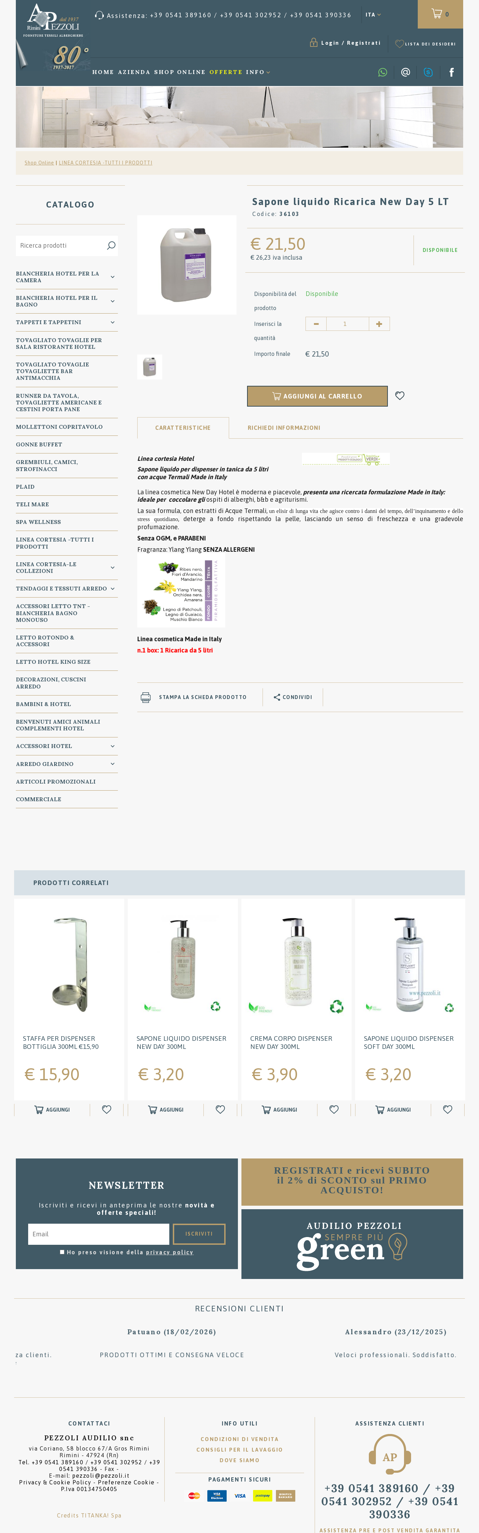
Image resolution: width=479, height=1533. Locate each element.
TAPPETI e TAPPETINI (48, 322)
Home (103, 71)
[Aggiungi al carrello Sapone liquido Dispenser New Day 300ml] (166, 1076)
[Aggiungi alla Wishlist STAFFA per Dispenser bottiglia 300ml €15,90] (108, 1076)
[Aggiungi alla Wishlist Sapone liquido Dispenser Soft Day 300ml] (449, 1076)
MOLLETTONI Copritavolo (59, 426)
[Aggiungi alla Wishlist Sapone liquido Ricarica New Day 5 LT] (400, 396)
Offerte (226, 71)
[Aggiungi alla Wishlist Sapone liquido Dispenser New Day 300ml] (221, 1076)
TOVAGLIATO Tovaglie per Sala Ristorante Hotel (59, 343)
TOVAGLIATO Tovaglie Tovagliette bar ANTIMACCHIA (52, 371)
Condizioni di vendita (240, 1405)
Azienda (134, 71)
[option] (187, 264)
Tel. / (89, 1431)
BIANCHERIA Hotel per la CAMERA (57, 277)
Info (255, 71)
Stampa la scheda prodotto (203, 697)
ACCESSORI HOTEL (44, 745)
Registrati (364, 43)
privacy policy (170, 1218)
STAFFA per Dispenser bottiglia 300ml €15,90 (61, 1009)
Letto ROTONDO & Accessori (45, 641)
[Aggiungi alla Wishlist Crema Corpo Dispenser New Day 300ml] (335, 1076)
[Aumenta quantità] (379, 324)
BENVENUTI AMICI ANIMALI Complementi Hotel (58, 725)
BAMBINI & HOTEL (43, 703)
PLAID (25, 486)
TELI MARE (32, 504)
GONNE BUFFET (39, 444)
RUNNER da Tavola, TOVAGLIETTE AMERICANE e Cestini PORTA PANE (59, 402)
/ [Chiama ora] (390, 1467)
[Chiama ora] (223, 15)
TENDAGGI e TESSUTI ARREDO (61, 588)
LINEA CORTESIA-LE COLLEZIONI (46, 567)
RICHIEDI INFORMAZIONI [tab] (284, 428)
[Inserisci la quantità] (348, 324)
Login (330, 43)
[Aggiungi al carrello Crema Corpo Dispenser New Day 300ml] (279, 1076)
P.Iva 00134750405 (89, 1455)
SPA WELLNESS (38, 521)
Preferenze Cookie (126, 1448)
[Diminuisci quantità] (316, 324)
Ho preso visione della (130, 1218)
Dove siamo (240, 1426)
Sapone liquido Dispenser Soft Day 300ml (409, 1009)
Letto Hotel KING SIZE (53, 661)
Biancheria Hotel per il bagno (56, 301)
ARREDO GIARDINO (45, 763)
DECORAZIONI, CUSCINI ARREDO (51, 683)
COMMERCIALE (38, 799)
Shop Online (180, 71)
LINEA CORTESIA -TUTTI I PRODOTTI (105, 163)
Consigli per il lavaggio (239, 1416)
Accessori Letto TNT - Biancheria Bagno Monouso (53, 612)
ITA (371, 15)
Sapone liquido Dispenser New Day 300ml (181, 1009)
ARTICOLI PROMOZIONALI (56, 781)
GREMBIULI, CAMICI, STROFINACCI (47, 465)
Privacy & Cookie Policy (55, 1448)
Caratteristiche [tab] (183, 428)
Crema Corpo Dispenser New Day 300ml (291, 1009)
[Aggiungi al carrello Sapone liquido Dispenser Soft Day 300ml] (393, 1076)
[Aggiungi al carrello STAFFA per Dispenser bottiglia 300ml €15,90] (52, 1076)
